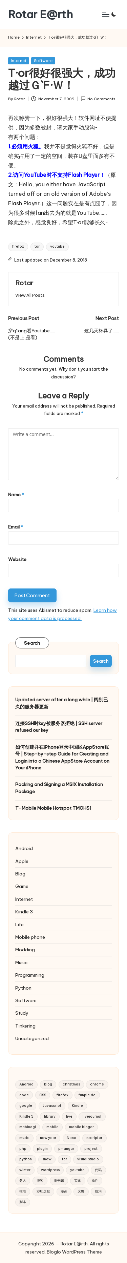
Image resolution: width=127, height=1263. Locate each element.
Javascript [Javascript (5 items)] (52, 1105)
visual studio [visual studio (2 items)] (88, 1159)
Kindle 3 (24, 912)
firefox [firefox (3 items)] (62, 1095)
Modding (25, 950)
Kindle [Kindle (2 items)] (77, 1105)
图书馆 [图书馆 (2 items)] (59, 1180)
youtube (57, 246)
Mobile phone (30, 937)
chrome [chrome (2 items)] (97, 1084)
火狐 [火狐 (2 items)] (81, 1191)
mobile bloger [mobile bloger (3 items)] (81, 1127)
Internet (18, 60)
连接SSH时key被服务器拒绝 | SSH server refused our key (58, 726)
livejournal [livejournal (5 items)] (92, 1116)
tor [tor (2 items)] (64, 1159)
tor (37, 246)
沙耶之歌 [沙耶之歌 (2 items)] (43, 1191)
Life (19, 925)
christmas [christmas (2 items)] (71, 1084)
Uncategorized (32, 1038)
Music (21, 962)
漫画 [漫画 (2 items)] (64, 1191)
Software (43, 60)
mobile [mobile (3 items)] (52, 1127)
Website (17, 559)
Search (32, 643)
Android (24, 848)
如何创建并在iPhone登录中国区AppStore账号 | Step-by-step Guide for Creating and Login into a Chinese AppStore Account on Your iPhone (62, 757)
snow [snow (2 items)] (46, 1159)
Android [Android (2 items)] (26, 1084)
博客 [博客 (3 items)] (40, 1180)
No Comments (98, 98)
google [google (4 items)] (25, 1105)
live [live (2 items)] (69, 1116)
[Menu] (105, 14)
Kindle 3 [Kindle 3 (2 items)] (26, 1116)
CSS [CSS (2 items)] (42, 1095)
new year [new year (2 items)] (48, 1138)
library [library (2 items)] (50, 1116)
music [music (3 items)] (24, 1138)
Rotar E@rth (40, 14)
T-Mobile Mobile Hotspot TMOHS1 (53, 808)
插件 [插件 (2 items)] (94, 1180)
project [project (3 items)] (91, 1148)
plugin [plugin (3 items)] (42, 1148)
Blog (20, 874)
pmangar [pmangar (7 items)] (66, 1148)
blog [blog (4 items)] (48, 1084)
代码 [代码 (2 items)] (98, 1170)
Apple (21, 861)
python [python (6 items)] (25, 1159)
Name (16, 495)
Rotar (24, 283)
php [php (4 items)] (22, 1148)
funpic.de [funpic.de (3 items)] (87, 1095)
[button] (30, 295)
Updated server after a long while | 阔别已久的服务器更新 (61, 703)
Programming (29, 975)
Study (21, 1013)
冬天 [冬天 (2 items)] (22, 1180)
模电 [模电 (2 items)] (22, 1191)
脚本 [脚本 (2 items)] (22, 1202)
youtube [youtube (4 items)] (77, 1170)
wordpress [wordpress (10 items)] (50, 1170)
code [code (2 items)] (24, 1095)
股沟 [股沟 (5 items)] (98, 1191)
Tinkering (25, 1026)
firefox (18, 246)
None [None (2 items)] (71, 1138)
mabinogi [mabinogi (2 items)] (27, 1127)
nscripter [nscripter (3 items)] (94, 1138)
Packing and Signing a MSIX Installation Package (59, 787)
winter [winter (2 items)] (24, 1170)
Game (21, 886)
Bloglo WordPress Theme (74, 1252)
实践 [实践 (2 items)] (77, 1180)
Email (15, 527)
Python (23, 988)
